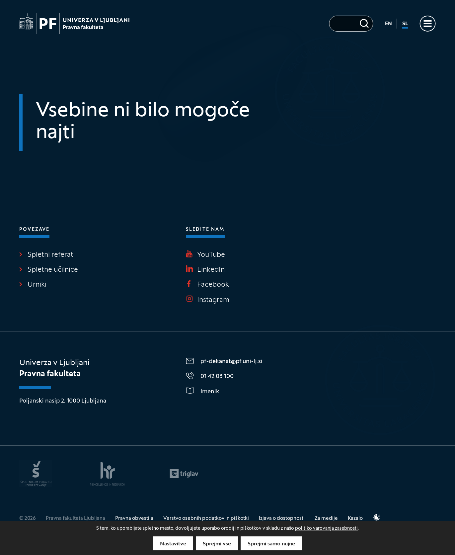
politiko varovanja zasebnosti (326, 528)
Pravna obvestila (134, 518)
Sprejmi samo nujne (271, 544)
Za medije (326, 518)
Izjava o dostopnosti (282, 518)
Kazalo (355, 518)
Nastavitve (173, 544)
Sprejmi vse (217, 544)
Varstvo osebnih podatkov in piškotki (206, 518)
